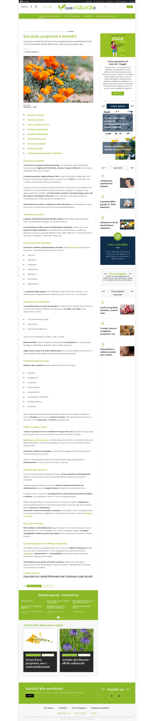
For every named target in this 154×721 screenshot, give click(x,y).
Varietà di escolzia (36, 120)
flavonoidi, (74, 247)
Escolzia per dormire (37, 144)
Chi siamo (48, 707)
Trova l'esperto (71, 16)
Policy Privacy (80, 712)
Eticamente (109, 1)
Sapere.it (132, 1)
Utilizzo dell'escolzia (37, 139)
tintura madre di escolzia (37, 439)
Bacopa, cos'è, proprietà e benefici (31, 606)
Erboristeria (49, 585)
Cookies (93, 712)
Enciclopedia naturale (49, 16)
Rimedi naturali (34, 585)
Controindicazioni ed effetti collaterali (45, 153)
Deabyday (89, 1)
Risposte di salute (105, 16)
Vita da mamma (99, 1)
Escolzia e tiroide (35, 148)
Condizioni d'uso (64, 712)
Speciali (87, 16)
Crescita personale (121, 1)
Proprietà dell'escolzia (38, 134)
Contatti (62, 707)
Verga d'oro (26, 600)
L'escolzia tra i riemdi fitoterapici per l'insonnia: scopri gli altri (58, 575)
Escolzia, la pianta (36, 115)
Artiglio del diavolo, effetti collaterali (58, 600)
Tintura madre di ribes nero (81, 606)
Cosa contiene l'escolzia (38, 124)
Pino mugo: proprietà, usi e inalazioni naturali (83, 600)
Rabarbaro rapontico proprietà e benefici (56, 606)
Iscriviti (47, 7)
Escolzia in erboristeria (38, 129)
